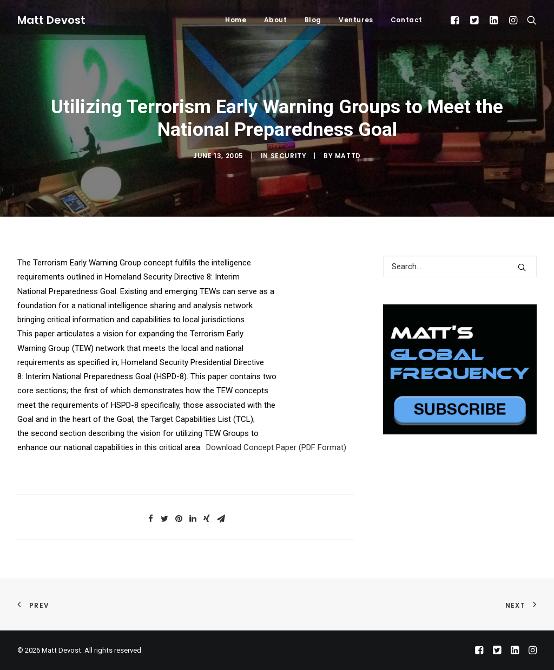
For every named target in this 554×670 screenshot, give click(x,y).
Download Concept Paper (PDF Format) (276, 447)
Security (289, 155)
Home (235, 19)
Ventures (356, 19)
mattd (348, 155)
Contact (407, 19)
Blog (313, 19)
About (275, 19)
